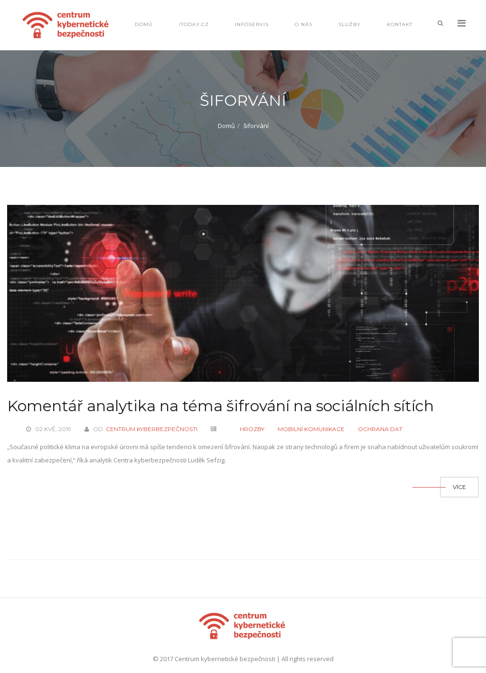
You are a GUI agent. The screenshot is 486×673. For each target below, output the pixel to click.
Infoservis (252, 24)
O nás (303, 24)
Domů (144, 24)
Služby (349, 24)
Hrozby (252, 429)
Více (459, 486)
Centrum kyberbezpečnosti (151, 429)
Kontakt (399, 24)
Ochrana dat (380, 429)
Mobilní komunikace (311, 429)
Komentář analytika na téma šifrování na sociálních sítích (220, 405)
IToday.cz (194, 24)
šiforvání (256, 125)
